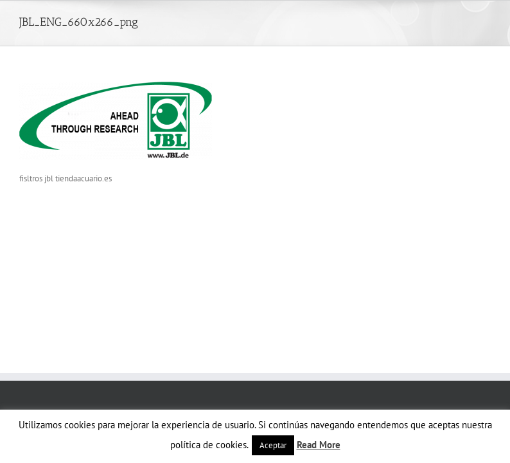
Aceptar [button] (272, 445)
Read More (318, 445)
